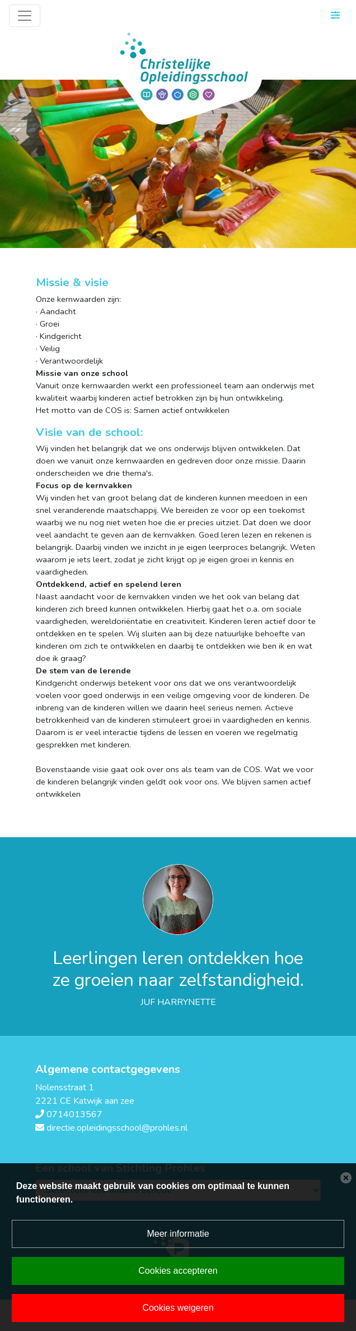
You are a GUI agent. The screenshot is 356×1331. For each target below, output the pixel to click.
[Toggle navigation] (24, 15)
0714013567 (74, 1114)
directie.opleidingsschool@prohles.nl (117, 1128)
